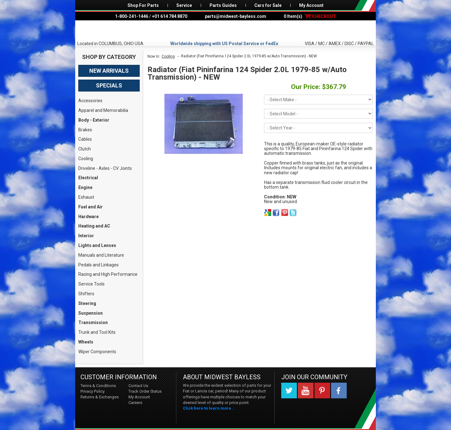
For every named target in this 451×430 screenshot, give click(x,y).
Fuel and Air (90, 206)
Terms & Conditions (98, 385)
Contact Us (138, 385)
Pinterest (322, 390)
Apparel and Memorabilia (103, 110)
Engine (85, 187)
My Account (311, 5)
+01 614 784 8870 (169, 16)
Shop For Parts (143, 5)
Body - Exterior (93, 120)
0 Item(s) (310, 16)
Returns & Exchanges (99, 397)
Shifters (86, 293)
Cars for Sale (268, 5)
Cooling (85, 158)
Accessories (90, 100)
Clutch (84, 148)
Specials (109, 85)
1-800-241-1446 (131, 16)
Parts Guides (223, 5)
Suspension (90, 313)
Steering (87, 303)
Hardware (88, 216)
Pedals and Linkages (98, 264)
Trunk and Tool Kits (97, 332)
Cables (85, 139)
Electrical (88, 177)
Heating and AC (94, 225)
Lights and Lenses (97, 245)
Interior (86, 235)
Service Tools (91, 283)
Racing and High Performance (107, 274)
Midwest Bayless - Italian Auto (225, 30)
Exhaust (86, 197)
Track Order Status (145, 391)
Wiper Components (97, 351)
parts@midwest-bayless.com (235, 16)
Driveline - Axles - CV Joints (105, 168)
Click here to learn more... (209, 408)
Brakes (85, 129)
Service (184, 5)
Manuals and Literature (101, 255)
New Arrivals (109, 70)
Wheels (85, 341)
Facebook (339, 390)
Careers (135, 402)
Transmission (93, 322)
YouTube (306, 390)
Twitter (289, 390)
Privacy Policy (92, 391)
